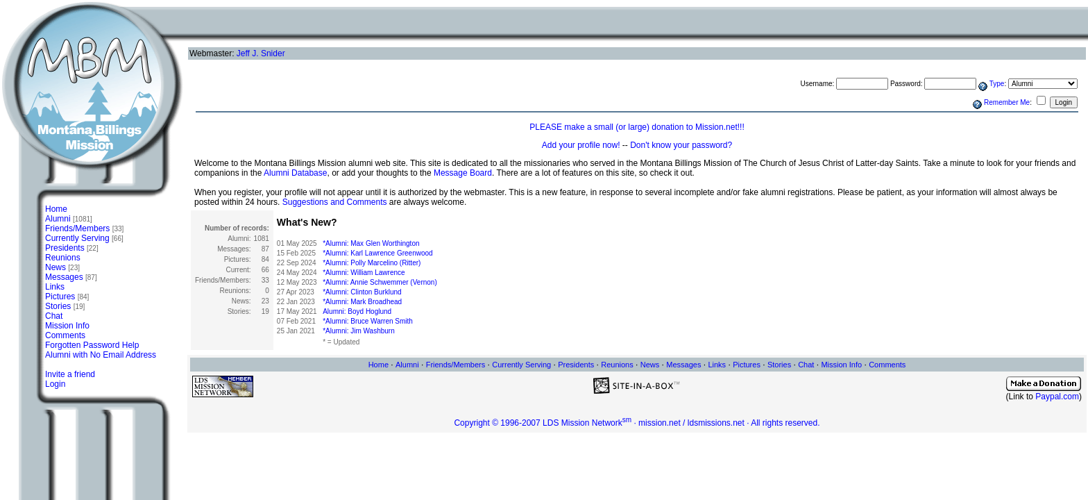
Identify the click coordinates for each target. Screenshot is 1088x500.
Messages (71, 277)
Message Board (463, 173)
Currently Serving (84, 238)
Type (997, 84)
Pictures (67, 296)
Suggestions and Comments (334, 202)
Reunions (62, 257)
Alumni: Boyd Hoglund (357, 311)
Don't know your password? (681, 145)
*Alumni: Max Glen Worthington (371, 243)
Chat (53, 316)
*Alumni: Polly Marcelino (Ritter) (371, 263)
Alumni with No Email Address (100, 355)
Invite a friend (70, 374)
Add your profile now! (581, 145)
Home (56, 209)
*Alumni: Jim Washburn (359, 331)
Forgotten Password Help (92, 345)
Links (55, 287)
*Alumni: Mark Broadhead (362, 302)
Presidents (72, 248)
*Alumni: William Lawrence (364, 272)
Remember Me (1007, 102)
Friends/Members (84, 228)
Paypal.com (1057, 396)
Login (55, 384)
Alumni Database (295, 173)
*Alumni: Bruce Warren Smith (368, 321)
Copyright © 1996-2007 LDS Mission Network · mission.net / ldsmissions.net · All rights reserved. (636, 423)
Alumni (68, 219)
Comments (65, 335)
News (62, 267)
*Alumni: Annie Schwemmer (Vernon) (380, 282)
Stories (65, 306)
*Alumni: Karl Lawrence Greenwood (377, 253)
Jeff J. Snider (261, 53)
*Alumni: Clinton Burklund (362, 292)
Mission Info (67, 326)
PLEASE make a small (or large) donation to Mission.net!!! (636, 127)
